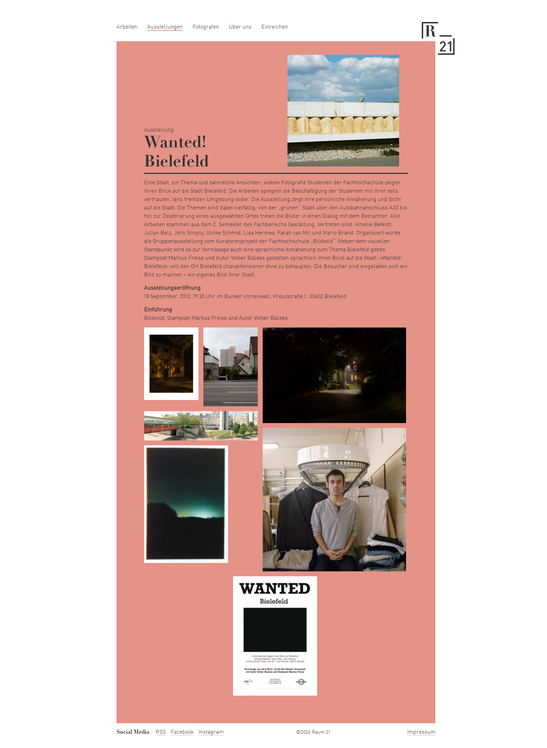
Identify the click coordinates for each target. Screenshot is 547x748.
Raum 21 (438, 38)
